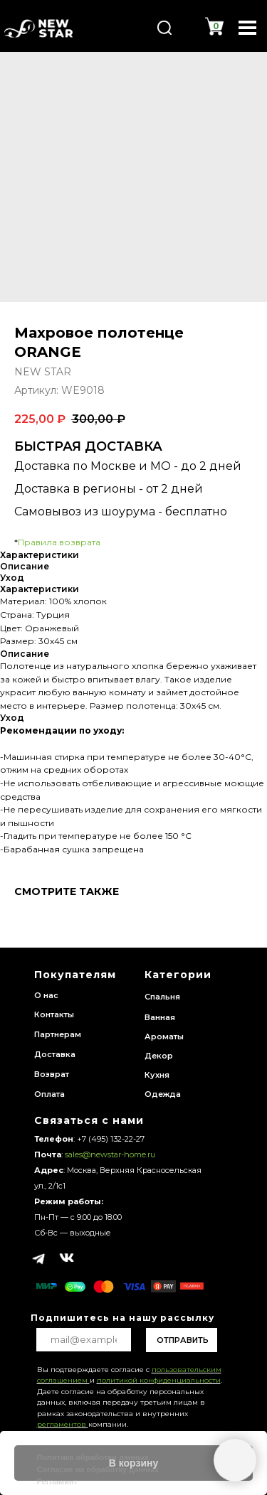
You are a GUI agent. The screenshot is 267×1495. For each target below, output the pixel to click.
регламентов (62, 1424)
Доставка (54, 1054)
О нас (46, 995)
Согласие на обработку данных (98, 1469)
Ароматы (164, 1036)
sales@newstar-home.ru (109, 1154)
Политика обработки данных (93, 1457)
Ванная (160, 1017)
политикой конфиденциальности (159, 1380)
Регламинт (57, 1481)
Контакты (54, 1014)
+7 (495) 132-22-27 (111, 1139)
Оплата (49, 1094)
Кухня (157, 1075)
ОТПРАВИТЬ (183, 1340)
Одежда (163, 1094)
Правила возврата (59, 542)
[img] (38, 28)
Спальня (162, 997)
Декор (159, 1056)
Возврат (51, 1074)
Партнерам (57, 1034)
